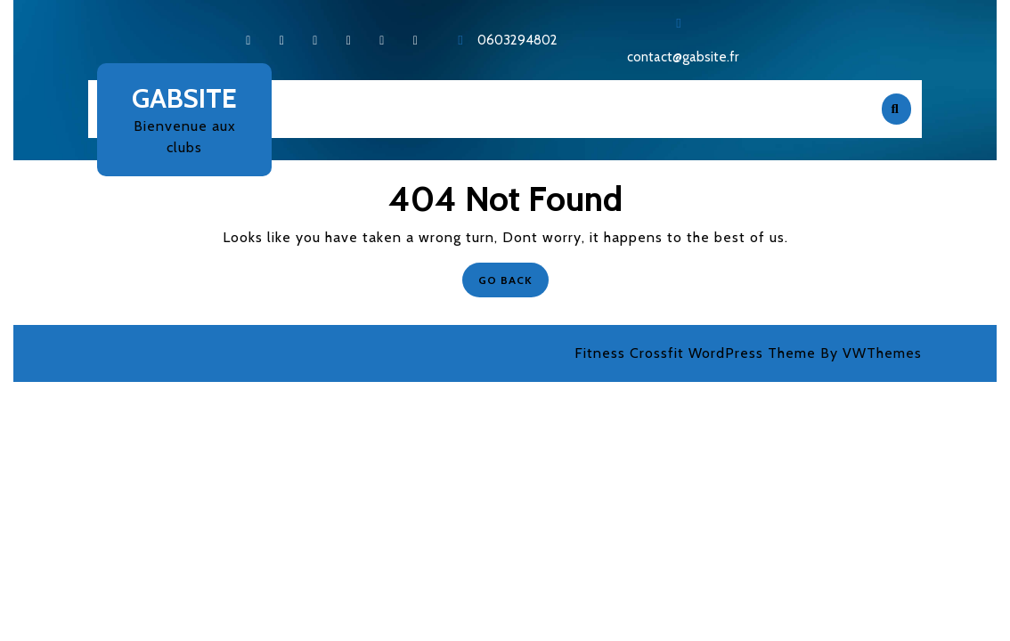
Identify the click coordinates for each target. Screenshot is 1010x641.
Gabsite (184, 98)
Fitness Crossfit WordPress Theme (695, 353)
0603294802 (517, 40)
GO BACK (513, 275)
